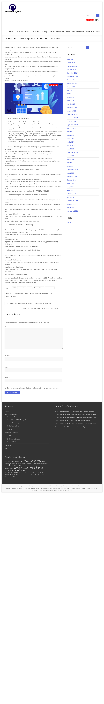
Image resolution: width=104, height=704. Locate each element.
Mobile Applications (13, 426)
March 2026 (71, 62)
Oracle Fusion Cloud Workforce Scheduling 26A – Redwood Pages (75, 414)
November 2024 (72, 118)
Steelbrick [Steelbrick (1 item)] (10, 474)
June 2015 (70, 183)
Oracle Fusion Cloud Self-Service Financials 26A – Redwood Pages (75, 424)
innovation (21, 288)
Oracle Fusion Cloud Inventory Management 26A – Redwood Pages (75, 417)
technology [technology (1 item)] (28, 474)
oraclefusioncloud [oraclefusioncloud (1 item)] (38, 471)
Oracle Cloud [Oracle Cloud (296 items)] (35, 467)
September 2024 (72, 125)
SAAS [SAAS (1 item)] (41, 472)
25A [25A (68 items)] (25, 461)
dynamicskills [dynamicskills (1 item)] (38, 463)
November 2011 (72, 211)
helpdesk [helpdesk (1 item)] (7, 466)
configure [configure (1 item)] (30, 463)
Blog (97, 32)
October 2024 (71, 121)
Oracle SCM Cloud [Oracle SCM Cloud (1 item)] (15, 472)
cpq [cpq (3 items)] (34, 463)
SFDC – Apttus (11, 441)
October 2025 (71, 80)
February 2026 (72, 66)
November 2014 (72, 201)
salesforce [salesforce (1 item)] (45, 472)
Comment (8, 327)
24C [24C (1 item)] (18, 461)
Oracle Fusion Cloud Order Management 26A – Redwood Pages (74, 411)
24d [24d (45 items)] (21, 461)
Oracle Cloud (38, 288)
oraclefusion (50, 288)
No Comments (11, 296)
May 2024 (70, 138)
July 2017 (70, 163)
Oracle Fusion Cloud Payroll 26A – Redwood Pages (70, 427)
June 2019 (70, 159)
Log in (69, 222)
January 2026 (71, 69)
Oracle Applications (22, 32)
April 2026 (70, 59)
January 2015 (71, 197)
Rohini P (10, 293)
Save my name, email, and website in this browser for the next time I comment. (33, 388)
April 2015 (70, 190)
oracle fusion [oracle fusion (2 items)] (30, 471)
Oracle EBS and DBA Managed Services (18, 420)
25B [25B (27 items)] (30, 461)
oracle (30, 288)
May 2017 (70, 166)
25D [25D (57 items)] (39, 461)
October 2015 (71, 180)
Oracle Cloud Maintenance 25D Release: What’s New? (41, 308)
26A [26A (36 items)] (43, 461)
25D (14, 288)
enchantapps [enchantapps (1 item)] (45, 463)
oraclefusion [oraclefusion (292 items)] (18, 470)
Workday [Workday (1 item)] (13, 476)
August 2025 (71, 87)
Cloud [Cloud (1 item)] (26, 463)
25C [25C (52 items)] (34, 461)
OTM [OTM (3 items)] (33, 473)
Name (7, 355)
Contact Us (90, 32)
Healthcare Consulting (39, 32)
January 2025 (71, 111)
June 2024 (70, 135)
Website (7, 377)
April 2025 (70, 100)
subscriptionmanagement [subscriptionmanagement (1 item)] (19, 474)
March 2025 (71, 104)
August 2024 (71, 128)
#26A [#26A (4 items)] (15, 461)
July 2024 (70, 131)
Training (9, 429)
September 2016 (72, 169)
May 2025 (70, 97)
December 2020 (72, 152)
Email (7, 367)
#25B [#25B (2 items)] (6, 461)
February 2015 (72, 194)
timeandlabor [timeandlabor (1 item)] (34, 474)
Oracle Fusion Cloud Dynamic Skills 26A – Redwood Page (72, 420)
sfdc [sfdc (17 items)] (6, 474)
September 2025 (72, 83)
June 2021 (70, 149)
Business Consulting (13, 423)
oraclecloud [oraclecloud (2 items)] (8, 471)
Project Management (57, 32)
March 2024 (71, 145)
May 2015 (70, 187)
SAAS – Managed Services (75, 32)
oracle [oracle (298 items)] (18, 467)
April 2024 (70, 142)
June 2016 (70, 173)
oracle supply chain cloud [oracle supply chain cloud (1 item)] (26, 472)
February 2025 (72, 107)
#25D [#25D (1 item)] (12, 461)
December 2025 (72, 73)
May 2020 (70, 156)
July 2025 (70, 90)
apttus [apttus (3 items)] (17, 463)
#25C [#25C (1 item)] (9, 461)
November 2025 (72, 76)
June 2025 (70, 94)
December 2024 (72, 114)
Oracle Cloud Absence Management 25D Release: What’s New (29, 303)
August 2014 (71, 207)
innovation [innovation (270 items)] (15, 465)
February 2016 (72, 176)
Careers (10, 32)
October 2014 (71, 204)
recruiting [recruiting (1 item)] (37, 472)
